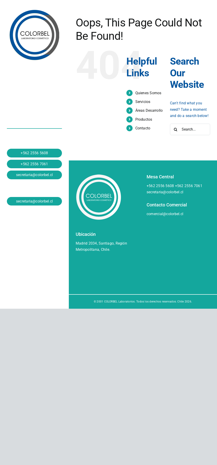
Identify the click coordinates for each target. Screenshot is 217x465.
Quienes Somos (148, 93)
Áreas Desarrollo (149, 110)
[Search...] (190, 129)
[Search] (175, 129)
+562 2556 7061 (34, 164)
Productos (143, 119)
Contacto (142, 128)
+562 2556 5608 (34, 153)
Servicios (142, 102)
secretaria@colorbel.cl (34, 175)
